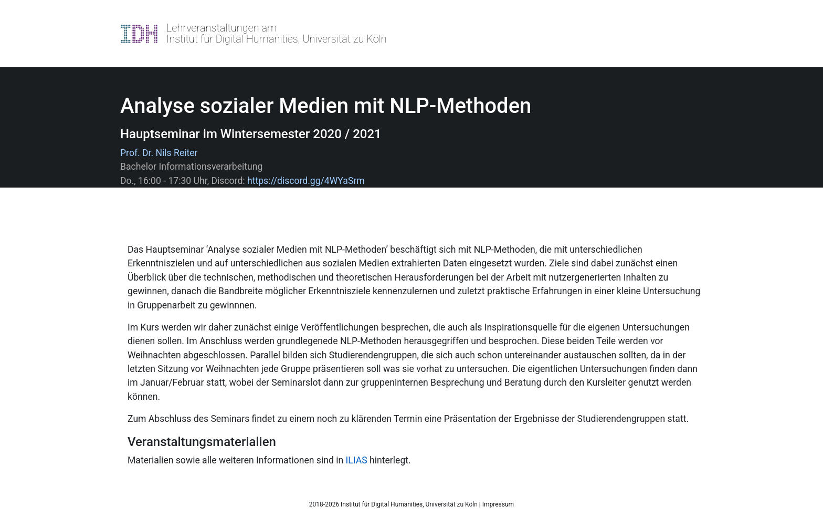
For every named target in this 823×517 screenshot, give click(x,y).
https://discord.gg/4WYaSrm (306, 180)
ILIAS (356, 460)
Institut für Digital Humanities (382, 504)
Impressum (498, 504)
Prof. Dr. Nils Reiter (159, 153)
